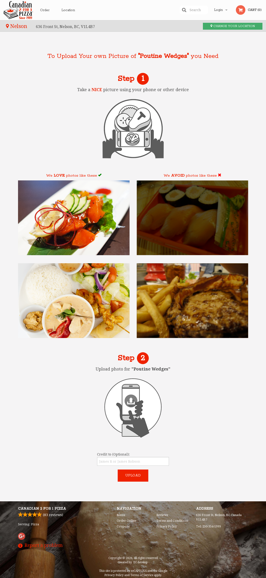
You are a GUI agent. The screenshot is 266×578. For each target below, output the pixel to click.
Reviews (162, 515)
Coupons (123, 526)
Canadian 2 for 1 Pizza (42, 509)
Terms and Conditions (172, 520)
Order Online (45, 14)
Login (218, 10)
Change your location (232, 26)
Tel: (208, 526)
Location (68, 10)
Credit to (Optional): (133, 459)
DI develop (140, 562)
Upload (133, 475)
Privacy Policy (166, 526)
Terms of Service (141, 575)
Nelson (17, 26)
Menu (121, 515)
